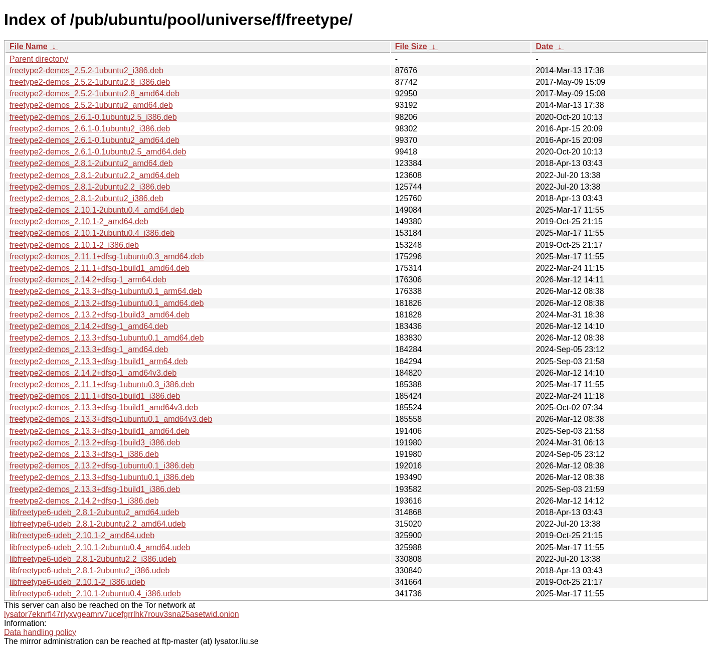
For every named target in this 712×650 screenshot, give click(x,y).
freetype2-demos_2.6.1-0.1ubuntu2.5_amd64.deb (98, 151)
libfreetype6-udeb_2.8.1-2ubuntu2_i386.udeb (89, 570)
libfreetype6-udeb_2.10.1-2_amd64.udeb (82, 535)
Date (544, 46)
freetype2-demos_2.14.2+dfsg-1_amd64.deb (89, 326)
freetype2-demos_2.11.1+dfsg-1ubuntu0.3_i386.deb (102, 384)
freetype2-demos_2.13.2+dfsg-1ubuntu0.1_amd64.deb (107, 303)
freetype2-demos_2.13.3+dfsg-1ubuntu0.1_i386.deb (102, 477)
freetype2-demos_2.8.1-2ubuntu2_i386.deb (86, 198)
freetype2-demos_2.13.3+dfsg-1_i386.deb (84, 454)
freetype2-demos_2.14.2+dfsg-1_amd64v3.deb (93, 373)
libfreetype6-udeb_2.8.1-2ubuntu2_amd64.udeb (94, 512)
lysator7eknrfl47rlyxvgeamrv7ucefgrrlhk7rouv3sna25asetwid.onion (121, 614)
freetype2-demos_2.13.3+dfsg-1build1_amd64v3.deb (104, 407)
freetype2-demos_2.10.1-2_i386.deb (74, 245)
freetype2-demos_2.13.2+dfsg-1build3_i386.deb (95, 442)
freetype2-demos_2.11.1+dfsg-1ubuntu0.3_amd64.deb (107, 256)
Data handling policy (40, 632)
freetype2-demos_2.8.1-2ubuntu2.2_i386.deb (90, 187)
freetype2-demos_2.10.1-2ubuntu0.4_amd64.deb (97, 210)
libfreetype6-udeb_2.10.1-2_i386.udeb (77, 582)
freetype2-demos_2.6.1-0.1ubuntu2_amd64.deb (95, 140)
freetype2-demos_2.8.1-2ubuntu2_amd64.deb (91, 163)
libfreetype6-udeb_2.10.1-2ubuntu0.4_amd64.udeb (100, 547)
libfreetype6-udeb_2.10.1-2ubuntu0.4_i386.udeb (95, 593)
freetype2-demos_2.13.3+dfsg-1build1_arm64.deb (99, 361)
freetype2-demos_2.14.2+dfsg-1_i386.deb (84, 501)
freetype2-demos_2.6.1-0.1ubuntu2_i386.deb (90, 128)
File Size (411, 46)
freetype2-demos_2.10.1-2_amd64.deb (79, 221)
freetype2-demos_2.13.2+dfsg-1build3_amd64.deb (100, 314)
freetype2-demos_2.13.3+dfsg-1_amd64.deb (89, 349)
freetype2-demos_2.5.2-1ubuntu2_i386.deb (86, 70)
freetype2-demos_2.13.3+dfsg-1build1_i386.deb (95, 489)
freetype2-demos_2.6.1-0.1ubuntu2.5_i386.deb (93, 117)
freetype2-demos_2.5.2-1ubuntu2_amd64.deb (91, 105)
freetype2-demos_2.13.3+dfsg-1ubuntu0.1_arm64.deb (106, 291)
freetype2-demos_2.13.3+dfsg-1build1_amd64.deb (100, 431)
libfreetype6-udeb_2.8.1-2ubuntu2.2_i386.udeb (93, 559)
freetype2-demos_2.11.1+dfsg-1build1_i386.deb (95, 396)
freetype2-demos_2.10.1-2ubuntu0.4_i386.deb (92, 233)
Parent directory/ (39, 59)
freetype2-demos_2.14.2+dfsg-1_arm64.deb (88, 279)
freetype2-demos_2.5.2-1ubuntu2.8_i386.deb (90, 82)
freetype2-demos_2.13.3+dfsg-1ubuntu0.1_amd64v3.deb (111, 419)
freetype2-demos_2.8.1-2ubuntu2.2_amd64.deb (95, 175)
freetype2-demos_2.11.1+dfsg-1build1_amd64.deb (100, 268)
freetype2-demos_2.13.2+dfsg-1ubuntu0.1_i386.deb (102, 465)
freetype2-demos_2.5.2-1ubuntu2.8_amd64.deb (95, 93)
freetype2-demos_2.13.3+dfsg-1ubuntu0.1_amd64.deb (107, 338)
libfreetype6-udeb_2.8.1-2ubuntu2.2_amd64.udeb (98, 524)
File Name (29, 46)
